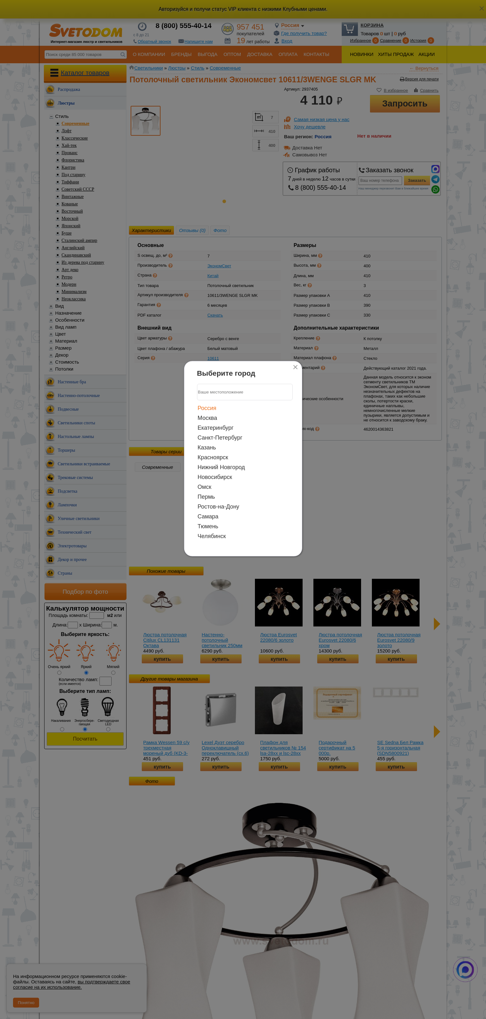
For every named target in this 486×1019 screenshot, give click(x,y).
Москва (207, 417)
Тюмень (208, 526)
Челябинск (212, 536)
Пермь (206, 496)
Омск (204, 486)
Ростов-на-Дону (218, 506)
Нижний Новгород (221, 467)
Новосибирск (215, 477)
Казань (207, 447)
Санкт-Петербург (220, 437)
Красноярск (213, 457)
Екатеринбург (216, 427)
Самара (208, 516)
